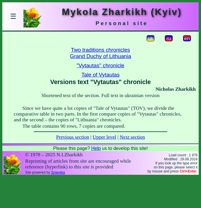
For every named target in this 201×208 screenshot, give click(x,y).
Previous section (72, 137)
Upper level (104, 137)
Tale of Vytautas (100, 75)
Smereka (58, 172)
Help (96, 148)
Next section (132, 137)
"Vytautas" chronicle (100, 65)
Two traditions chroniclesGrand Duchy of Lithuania (100, 53)
